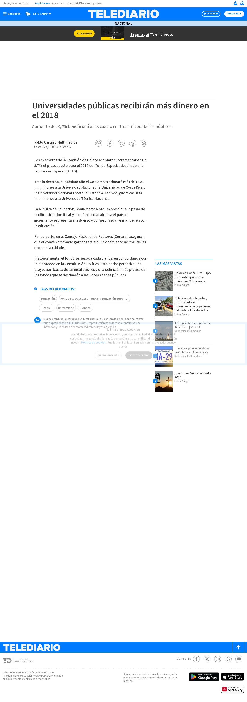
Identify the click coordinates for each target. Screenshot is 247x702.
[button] (98, 143)
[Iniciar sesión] (235, 3)
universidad (66, 308)
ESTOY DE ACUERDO (139, 353)
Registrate (234, 13)
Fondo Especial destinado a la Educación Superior (94, 299)
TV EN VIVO (212, 13)
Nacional (123, 23)
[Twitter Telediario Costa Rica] (207, 659)
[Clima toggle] (37, 14)
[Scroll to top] (238, 647)
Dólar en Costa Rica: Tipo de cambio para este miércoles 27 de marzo (192, 277)
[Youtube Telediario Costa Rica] (238, 659)
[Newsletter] (242, 4)
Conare (85, 308)
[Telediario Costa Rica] (123, 14)
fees (47, 308)
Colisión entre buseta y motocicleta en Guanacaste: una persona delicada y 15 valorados (192, 304)
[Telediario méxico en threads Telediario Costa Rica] (228, 659)
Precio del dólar (75, 3)
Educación (48, 299)
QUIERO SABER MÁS (108, 353)
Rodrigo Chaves (95, 3)
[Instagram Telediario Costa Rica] (217, 659)
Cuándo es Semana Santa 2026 (192, 375)
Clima (61, 3)
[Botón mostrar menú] (12, 14)
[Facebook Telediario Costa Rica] (196, 659)
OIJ (54, 3)
